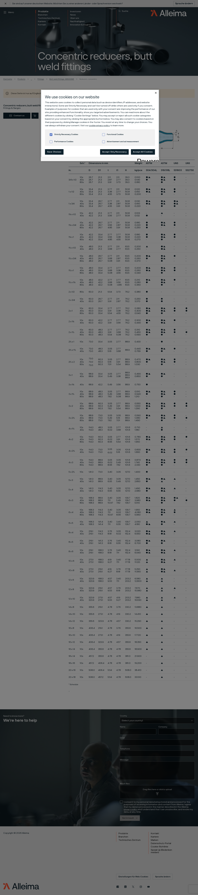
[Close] (156, 93)
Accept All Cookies (143, 152)
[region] (100, 125)
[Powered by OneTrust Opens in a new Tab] (147, 159)
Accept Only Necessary (114, 152)
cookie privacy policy (99, 125)
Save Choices (54, 152)
